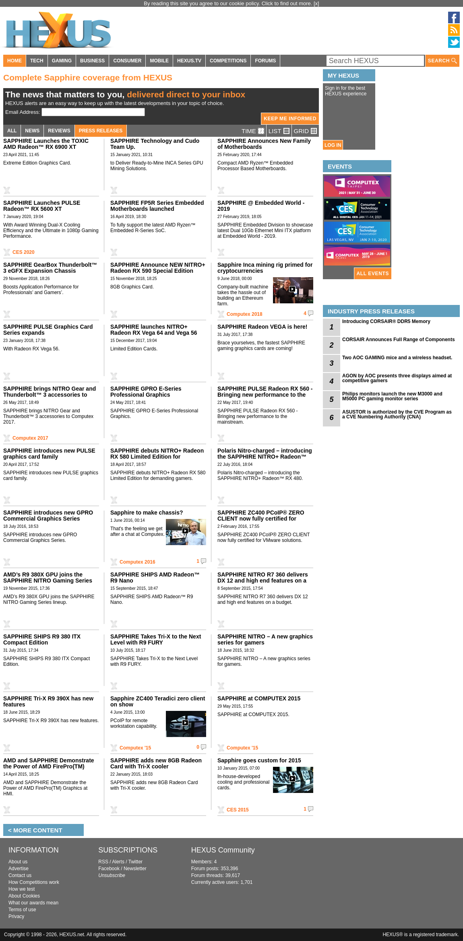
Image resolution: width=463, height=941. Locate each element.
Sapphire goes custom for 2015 (259, 760)
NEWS (32, 131)
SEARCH (442, 61)
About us (17, 862)
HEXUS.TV (189, 61)
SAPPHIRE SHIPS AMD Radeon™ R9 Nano (155, 577)
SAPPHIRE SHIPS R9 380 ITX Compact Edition (42, 639)
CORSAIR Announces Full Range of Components (398, 339)
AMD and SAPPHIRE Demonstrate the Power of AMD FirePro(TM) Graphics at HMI (48, 766)
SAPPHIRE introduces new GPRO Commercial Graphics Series (48, 515)
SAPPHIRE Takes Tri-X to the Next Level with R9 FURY (155, 639)
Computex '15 (135, 748)
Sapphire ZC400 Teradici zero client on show (157, 701)
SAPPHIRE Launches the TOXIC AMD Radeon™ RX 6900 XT (46, 144)
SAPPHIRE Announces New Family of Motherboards (264, 144)
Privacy (16, 916)
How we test (21, 889)
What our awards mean (33, 903)
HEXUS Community (223, 850)
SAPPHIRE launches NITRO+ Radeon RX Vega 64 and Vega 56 (153, 329)
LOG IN (333, 145)
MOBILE (159, 61)
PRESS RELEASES (101, 131)
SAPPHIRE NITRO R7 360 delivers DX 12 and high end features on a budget (262, 580)
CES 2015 (238, 810)
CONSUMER (127, 61)
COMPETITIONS (228, 61)
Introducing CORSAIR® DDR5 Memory (386, 321)
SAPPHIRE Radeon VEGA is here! (262, 326)
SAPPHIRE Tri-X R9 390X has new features (48, 701)
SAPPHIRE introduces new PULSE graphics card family (49, 453)
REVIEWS (59, 131)
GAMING (62, 61)
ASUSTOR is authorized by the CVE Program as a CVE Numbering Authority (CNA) (397, 414)
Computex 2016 (137, 562)
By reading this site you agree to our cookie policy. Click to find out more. (229, 3)
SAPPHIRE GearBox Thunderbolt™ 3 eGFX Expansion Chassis (50, 268)
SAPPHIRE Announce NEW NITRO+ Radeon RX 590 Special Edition (157, 268)
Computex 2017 (30, 438)
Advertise (18, 868)
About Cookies (24, 896)
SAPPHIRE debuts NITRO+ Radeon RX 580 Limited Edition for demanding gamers (157, 456)
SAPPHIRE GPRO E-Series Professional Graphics (146, 391)
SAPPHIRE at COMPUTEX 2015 (258, 698)
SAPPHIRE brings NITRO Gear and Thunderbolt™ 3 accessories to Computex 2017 (49, 394)
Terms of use (22, 909)
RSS (103, 862)
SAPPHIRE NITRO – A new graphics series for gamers (265, 639)
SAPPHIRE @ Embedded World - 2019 (260, 206)
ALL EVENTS (373, 273)
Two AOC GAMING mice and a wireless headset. (397, 357)
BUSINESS (92, 61)
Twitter (135, 862)
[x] (316, 3)
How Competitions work (33, 882)
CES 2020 (23, 252)
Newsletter (135, 868)
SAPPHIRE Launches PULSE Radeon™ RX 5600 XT (41, 206)
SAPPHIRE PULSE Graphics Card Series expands (48, 329)
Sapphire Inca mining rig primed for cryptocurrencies (264, 268)
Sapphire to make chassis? (146, 512)
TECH (36, 61)
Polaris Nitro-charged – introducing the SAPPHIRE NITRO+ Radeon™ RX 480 (264, 456)
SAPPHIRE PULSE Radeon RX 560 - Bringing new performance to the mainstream (265, 394)
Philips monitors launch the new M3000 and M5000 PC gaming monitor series (392, 396)
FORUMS (265, 61)
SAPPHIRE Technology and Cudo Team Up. (154, 144)
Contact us (19, 875)
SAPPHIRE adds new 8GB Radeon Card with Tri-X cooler (156, 763)
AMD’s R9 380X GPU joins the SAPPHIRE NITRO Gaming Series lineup (47, 580)
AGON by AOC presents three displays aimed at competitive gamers (397, 378)
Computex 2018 (245, 314)
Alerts (118, 862)
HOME (14, 61)
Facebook (109, 868)
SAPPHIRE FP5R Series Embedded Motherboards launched (157, 206)
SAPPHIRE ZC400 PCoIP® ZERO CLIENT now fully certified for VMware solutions (260, 518)
